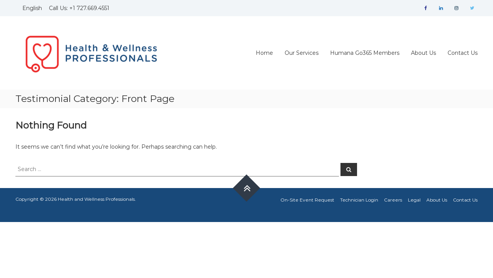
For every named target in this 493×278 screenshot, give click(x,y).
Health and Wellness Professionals (96, 199)
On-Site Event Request (307, 200)
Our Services (302, 52)
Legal (414, 200)
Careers (393, 200)
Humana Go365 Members (364, 52)
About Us (423, 52)
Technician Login (359, 200)
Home (264, 52)
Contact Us (463, 52)
